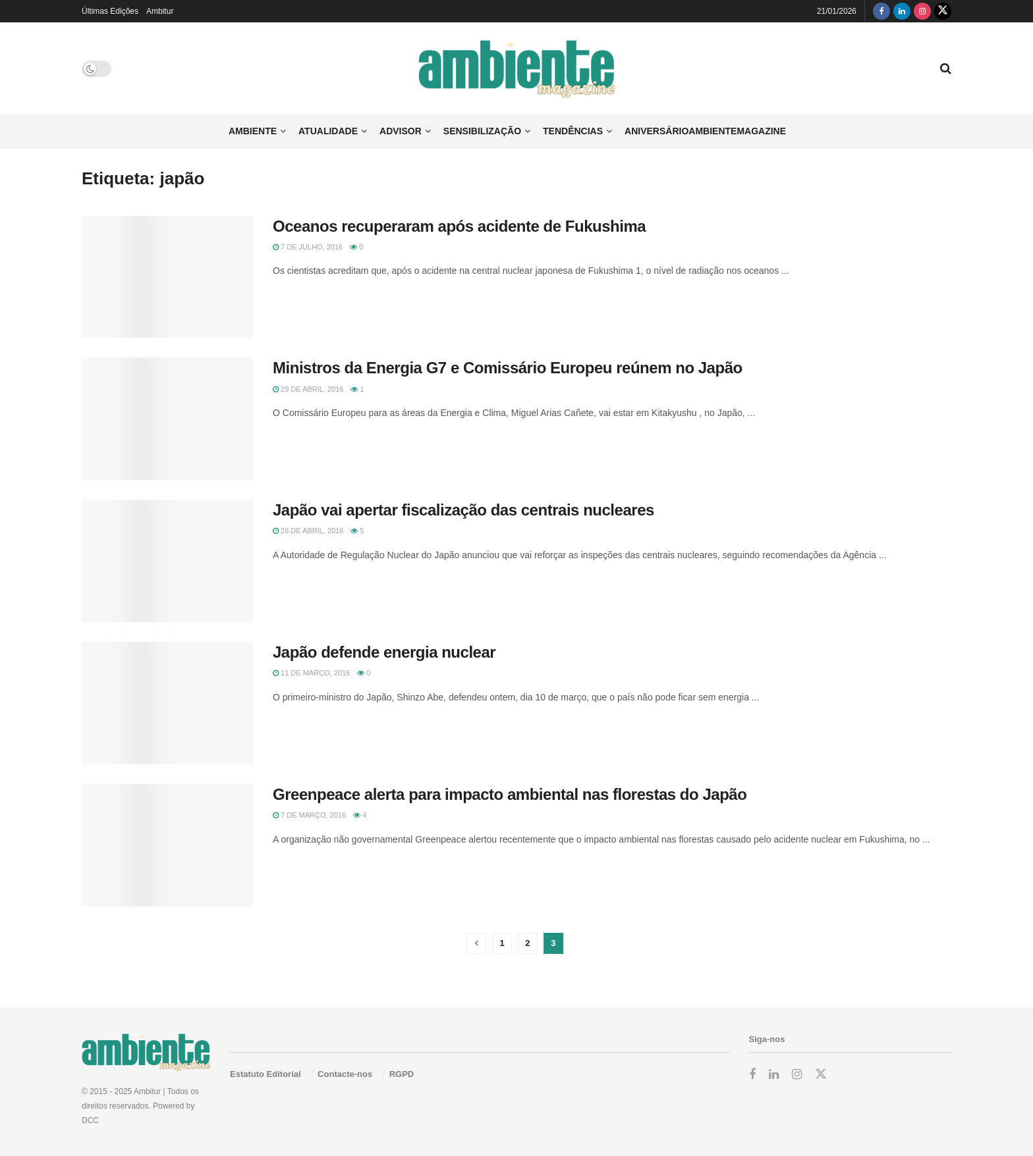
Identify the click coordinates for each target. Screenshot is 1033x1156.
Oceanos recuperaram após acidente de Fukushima (459, 226)
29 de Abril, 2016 (308, 389)
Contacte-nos (345, 1074)
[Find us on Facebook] (881, 11)
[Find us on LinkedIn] (901, 11)
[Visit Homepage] (516, 68)
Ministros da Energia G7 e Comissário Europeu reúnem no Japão (507, 368)
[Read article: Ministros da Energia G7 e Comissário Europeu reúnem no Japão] (167, 418)
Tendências (573, 131)
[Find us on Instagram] (922, 11)
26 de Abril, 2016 (308, 531)
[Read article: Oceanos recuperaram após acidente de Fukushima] (167, 277)
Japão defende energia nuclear (384, 652)
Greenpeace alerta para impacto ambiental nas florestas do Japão (509, 794)
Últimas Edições (110, 11)
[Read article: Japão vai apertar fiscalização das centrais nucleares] (167, 561)
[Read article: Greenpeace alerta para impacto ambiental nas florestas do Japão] (167, 845)
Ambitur (159, 11)
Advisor (400, 131)
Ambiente (253, 131)
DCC (90, 1120)
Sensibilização (482, 131)
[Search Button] (945, 68)
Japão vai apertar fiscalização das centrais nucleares (463, 510)
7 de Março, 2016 (309, 815)
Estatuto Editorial (265, 1074)
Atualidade (328, 131)
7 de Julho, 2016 (308, 247)
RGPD (401, 1074)
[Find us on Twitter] (942, 11)
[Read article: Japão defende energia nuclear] (167, 703)
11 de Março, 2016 (311, 673)
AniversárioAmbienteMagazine (705, 131)
